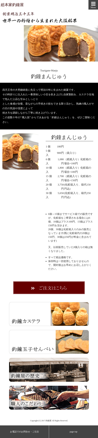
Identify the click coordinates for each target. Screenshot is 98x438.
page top (73, 432)
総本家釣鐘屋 (12, 5)
